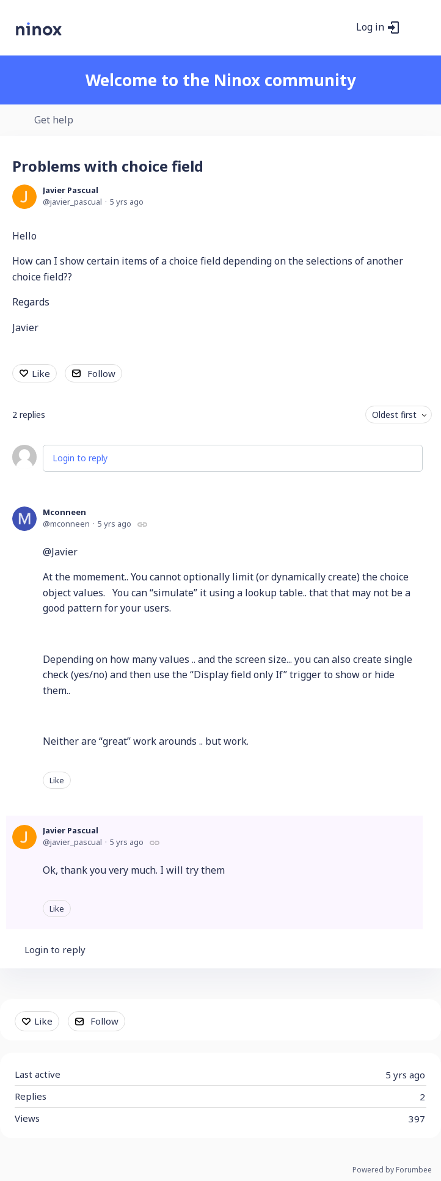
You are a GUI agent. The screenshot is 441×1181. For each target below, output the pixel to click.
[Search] (340, 27)
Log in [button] (370, 27)
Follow (101, 373)
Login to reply (80, 458)
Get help (53, 120)
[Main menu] (416, 27)
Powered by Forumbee (392, 1170)
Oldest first (394, 414)
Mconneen (64, 511)
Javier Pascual (70, 190)
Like (41, 373)
